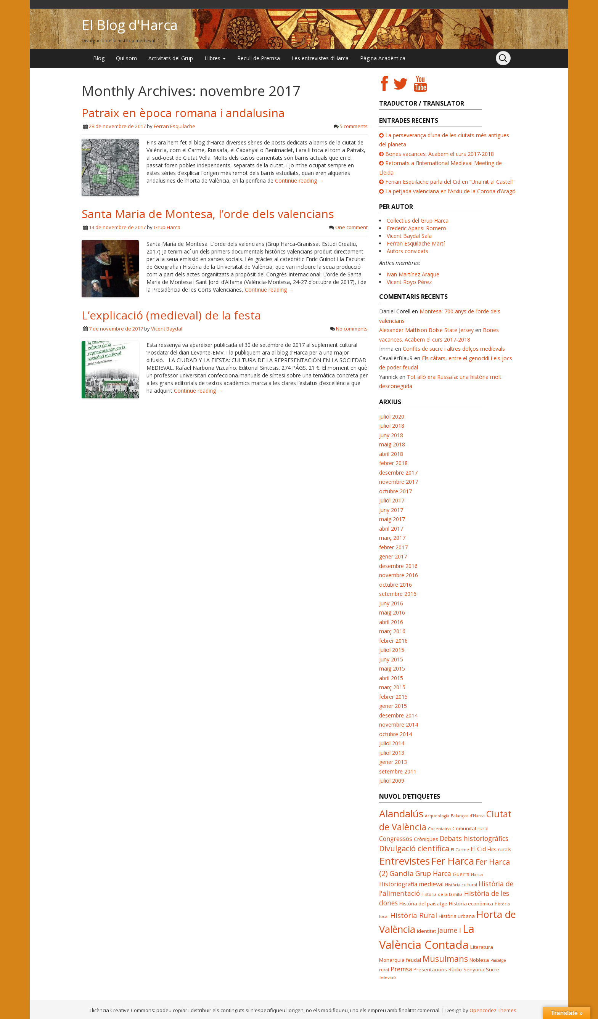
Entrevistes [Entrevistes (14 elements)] (404, 861)
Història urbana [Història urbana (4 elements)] (457, 916)
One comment (351, 227)
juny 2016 (391, 603)
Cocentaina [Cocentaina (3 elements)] (439, 828)
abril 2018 (391, 453)
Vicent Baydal (166, 328)
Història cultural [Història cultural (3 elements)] (461, 884)
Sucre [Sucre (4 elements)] (492, 969)
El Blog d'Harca (130, 25)
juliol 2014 (391, 743)
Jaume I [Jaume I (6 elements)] (449, 930)
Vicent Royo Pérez (409, 282)
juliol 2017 (391, 500)
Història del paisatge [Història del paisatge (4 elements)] (423, 903)
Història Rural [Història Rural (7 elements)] (413, 915)
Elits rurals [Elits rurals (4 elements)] (499, 849)
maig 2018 (392, 444)
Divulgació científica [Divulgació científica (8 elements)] (414, 848)
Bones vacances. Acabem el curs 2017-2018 (439, 153)
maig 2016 (392, 612)
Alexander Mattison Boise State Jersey (426, 330)
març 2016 (392, 631)
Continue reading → (299, 180)
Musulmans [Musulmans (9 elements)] (445, 958)
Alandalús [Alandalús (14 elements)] (401, 813)
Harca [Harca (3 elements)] (477, 874)
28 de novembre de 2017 (117, 126)
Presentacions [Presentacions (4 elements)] (430, 969)
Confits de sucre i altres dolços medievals (454, 348)
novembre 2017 (398, 481)
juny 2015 (391, 659)
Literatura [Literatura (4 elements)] (481, 947)
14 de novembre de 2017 (117, 227)
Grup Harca (167, 227)
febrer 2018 (393, 463)
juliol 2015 (391, 649)
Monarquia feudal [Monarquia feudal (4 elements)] (400, 959)
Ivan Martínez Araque (413, 274)
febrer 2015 (393, 696)
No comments (352, 328)
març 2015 (392, 687)
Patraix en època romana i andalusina (183, 112)
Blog (98, 58)
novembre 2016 (398, 575)
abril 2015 (391, 678)
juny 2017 (391, 510)
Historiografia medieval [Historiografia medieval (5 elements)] (411, 884)
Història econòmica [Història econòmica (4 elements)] (471, 903)
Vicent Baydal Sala (409, 235)
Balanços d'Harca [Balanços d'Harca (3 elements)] (468, 815)
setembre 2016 (397, 593)
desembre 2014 (398, 715)
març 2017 (392, 537)
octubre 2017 (395, 491)
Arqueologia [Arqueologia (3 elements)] (437, 815)
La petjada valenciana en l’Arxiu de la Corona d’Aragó (450, 191)
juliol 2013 (391, 752)
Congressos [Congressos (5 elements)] (395, 838)
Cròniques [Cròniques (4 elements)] (426, 839)
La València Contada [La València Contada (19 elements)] (426, 936)
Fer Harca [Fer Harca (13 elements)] (452, 860)
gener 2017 (393, 556)
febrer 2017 (393, 547)
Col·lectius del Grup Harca (417, 220)
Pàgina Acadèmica (382, 58)
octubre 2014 (395, 734)
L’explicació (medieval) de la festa (171, 315)
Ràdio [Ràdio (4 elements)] (455, 969)
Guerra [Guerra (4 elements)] (461, 874)
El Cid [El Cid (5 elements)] (478, 849)
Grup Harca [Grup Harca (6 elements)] (433, 873)
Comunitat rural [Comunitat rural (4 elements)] (470, 828)
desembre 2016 (398, 566)
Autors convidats (407, 251)
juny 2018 (391, 435)
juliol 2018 (391, 425)
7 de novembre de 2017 (116, 328)
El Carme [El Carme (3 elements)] (460, 849)
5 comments (354, 126)
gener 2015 (393, 705)
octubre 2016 (395, 584)
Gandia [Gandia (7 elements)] (401, 873)
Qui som (126, 58)
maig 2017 (392, 519)
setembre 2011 (397, 771)
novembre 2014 (398, 724)
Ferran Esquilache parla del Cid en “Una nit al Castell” (449, 181)
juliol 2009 (391, 780)
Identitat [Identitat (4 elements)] (426, 931)
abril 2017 (391, 528)
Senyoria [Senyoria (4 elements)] (473, 969)
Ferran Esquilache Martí (416, 243)
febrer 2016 (393, 640)
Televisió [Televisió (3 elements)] (387, 977)
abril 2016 (391, 622)
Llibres (215, 58)
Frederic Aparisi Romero (416, 228)
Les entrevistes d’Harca (320, 58)
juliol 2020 (391, 416)
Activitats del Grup (170, 58)
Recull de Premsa (258, 58)
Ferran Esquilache (174, 126)
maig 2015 (392, 668)
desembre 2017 (398, 472)
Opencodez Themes (492, 1010)
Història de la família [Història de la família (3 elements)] (442, 894)
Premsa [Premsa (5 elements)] (401, 969)
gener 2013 (393, 761)
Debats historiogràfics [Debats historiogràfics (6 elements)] (474, 838)
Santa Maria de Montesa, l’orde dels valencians (208, 213)
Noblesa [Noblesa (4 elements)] (479, 959)
